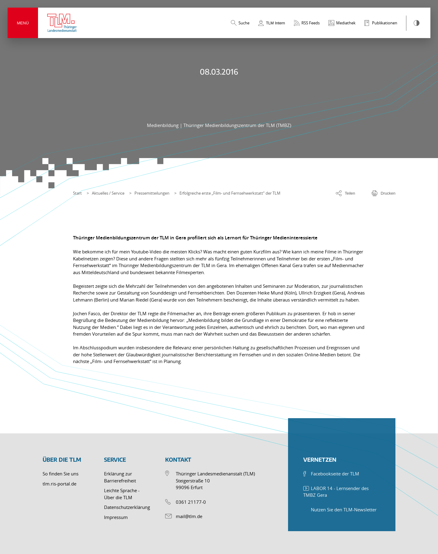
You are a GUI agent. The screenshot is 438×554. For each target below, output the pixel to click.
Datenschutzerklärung (127, 507)
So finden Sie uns (60, 474)
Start (77, 193)
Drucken (388, 193)
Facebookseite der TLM (335, 474)
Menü (23, 23)
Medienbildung (163, 125)
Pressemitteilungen (151, 193)
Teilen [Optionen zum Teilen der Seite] (350, 193)
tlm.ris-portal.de (59, 484)
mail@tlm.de (189, 516)
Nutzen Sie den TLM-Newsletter (344, 509)
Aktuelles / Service (108, 193)
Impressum (116, 517)
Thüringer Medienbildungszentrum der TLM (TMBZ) (237, 125)
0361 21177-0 (191, 502)
